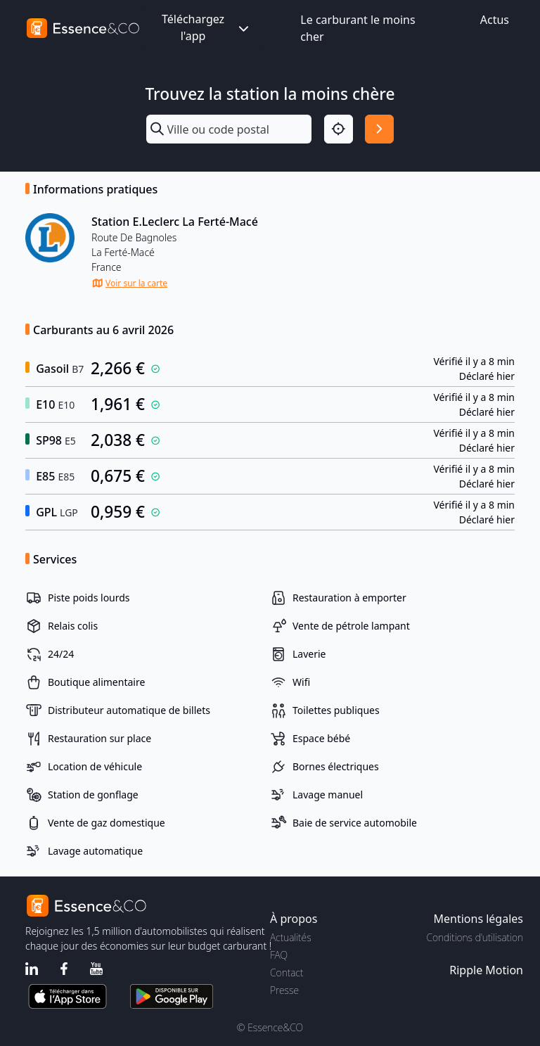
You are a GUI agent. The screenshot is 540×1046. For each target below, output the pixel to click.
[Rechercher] (379, 129)
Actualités (290, 937)
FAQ (279, 955)
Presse (284, 990)
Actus (494, 19)
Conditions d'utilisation (474, 937)
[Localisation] (338, 129)
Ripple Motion (486, 970)
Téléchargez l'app (207, 27)
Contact (286, 972)
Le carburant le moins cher (357, 28)
